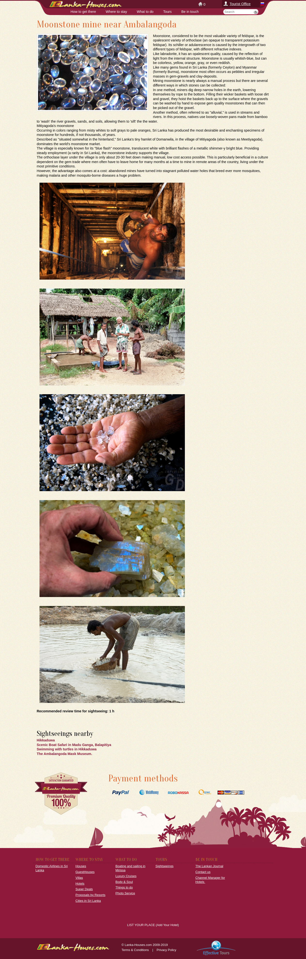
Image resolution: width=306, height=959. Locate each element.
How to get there (83, 12)
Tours (167, 12)
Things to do (124, 887)
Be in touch (190, 12)
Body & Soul (124, 882)
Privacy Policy (166, 950)
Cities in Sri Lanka (88, 901)
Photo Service (125, 893)
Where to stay (116, 12)
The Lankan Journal (209, 866)
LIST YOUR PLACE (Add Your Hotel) (153, 925)
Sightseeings (164, 866)
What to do (145, 12)
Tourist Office (240, 4)
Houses (81, 866)
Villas (79, 878)
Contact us (203, 872)
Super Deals (84, 889)
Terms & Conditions (135, 950)
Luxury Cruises (126, 876)
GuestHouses (85, 872)
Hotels (80, 883)
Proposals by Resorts (91, 895)
